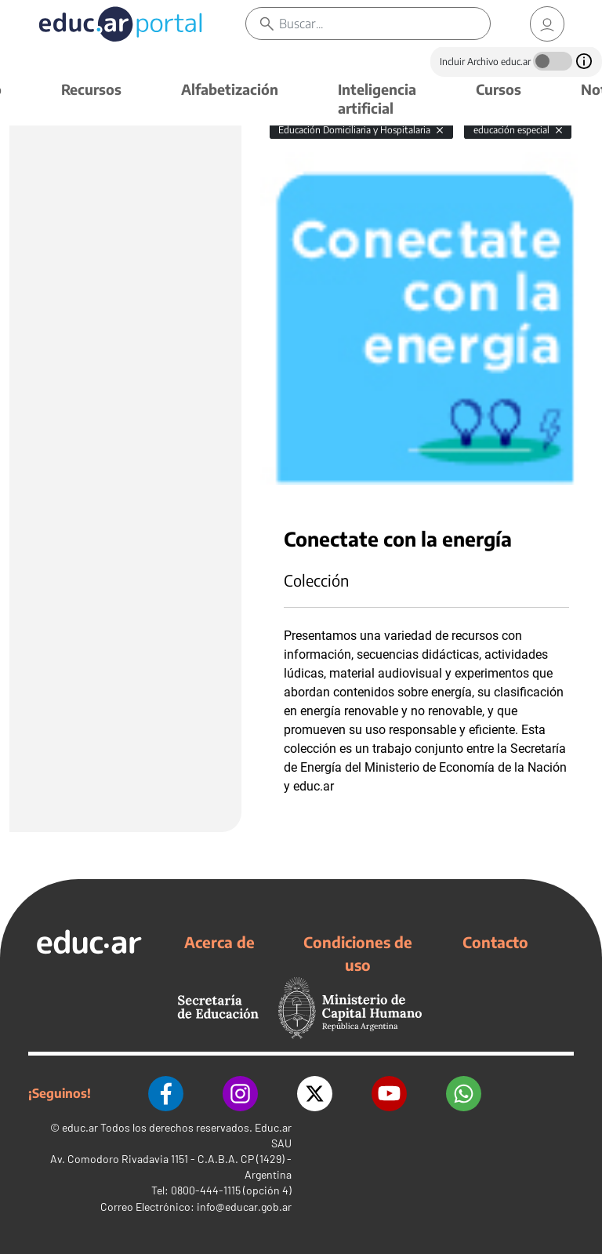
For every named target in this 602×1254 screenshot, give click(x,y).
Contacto (495, 941)
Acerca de (219, 941)
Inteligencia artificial (377, 98)
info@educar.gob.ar (244, 1206)
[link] (547, 24)
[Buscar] (384, 23)
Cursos (498, 89)
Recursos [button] (91, 89)
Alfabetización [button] (229, 89)
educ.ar (80, 1127)
